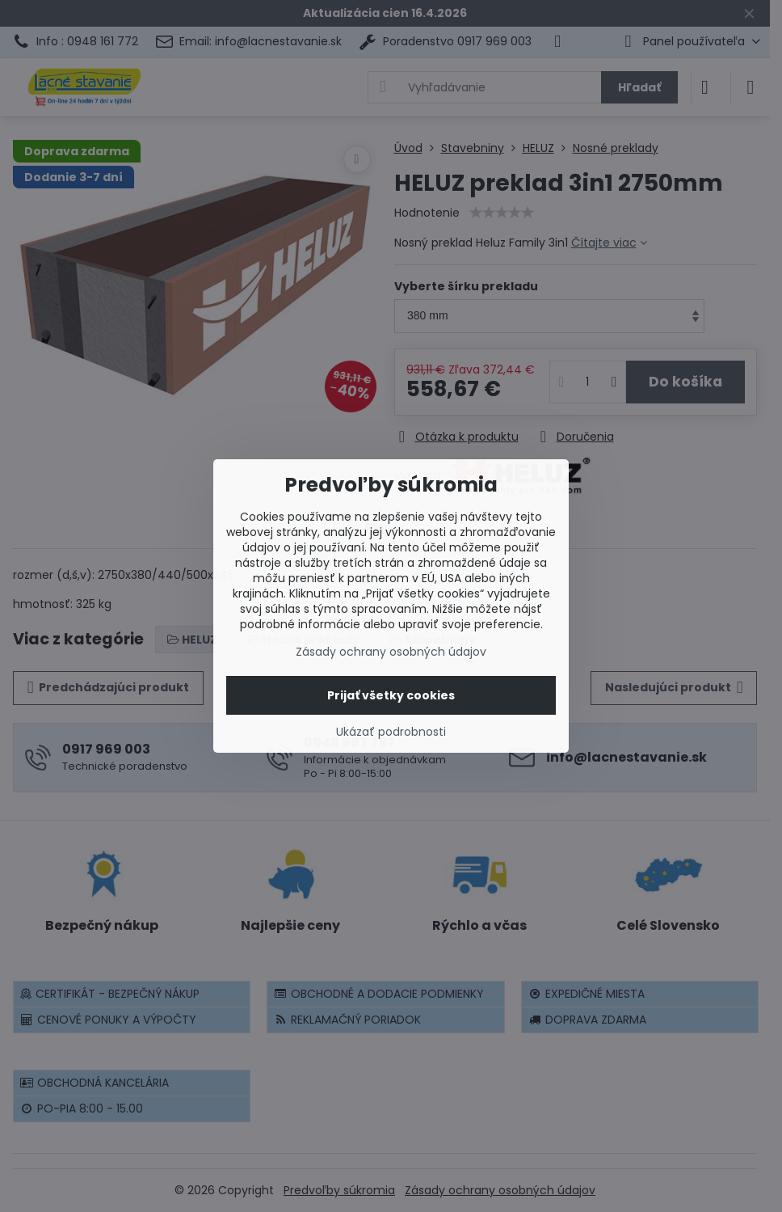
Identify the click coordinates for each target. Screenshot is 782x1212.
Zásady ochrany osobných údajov (391, 652)
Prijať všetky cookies (391, 695)
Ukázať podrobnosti (391, 732)
